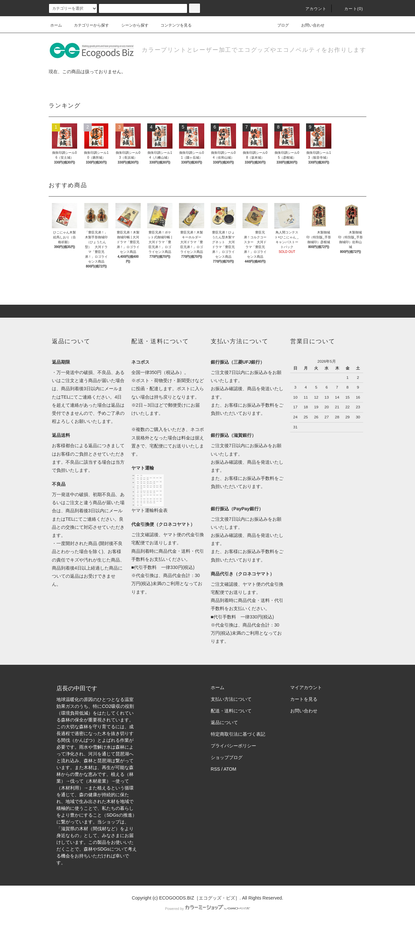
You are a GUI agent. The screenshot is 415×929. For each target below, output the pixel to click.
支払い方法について (231, 699)
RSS (215, 769)
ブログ (279, 25)
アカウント (312, 8)
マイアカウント (306, 687)
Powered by (207, 909)
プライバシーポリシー (233, 745)
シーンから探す (130, 25)
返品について (224, 722)
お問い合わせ (309, 25)
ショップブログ (227, 757)
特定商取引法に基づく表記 (238, 734)
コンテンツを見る (172, 25)
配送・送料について (231, 710)
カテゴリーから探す (87, 25)
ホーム (56, 25)
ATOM (230, 769)
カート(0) (350, 8)
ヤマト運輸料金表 (149, 510)
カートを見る (303, 699)
